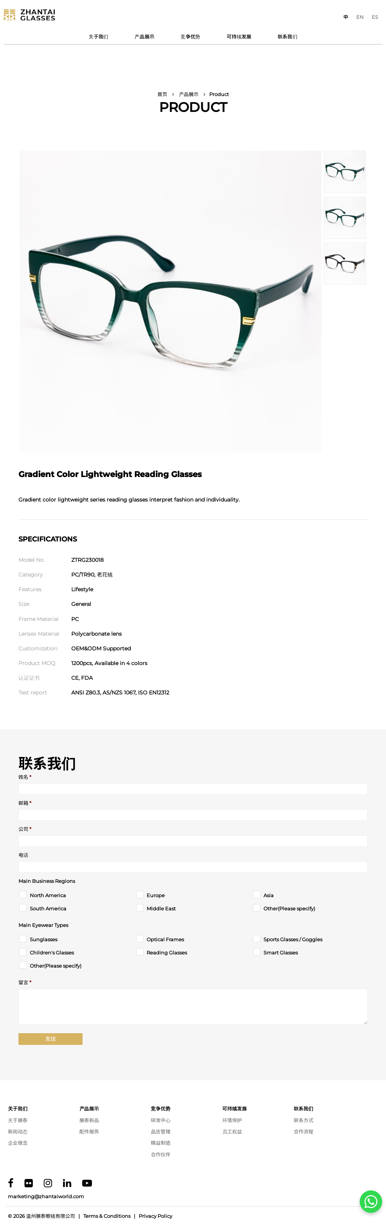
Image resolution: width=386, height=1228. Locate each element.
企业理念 (18, 1143)
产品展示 (144, 37)
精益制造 (160, 1143)
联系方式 (303, 1120)
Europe (156, 895)
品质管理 (160, 1132)
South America (48, 908)
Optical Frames (165, 939)
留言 (24, 982)
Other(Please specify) (289, 908)
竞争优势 (190, 37)
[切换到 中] (346, 17)
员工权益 (232, 1132)
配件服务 (89, 1132)
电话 (23, 855)
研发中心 (160, 1120)
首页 (162, 94)
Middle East (161, 908)
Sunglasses (43, 939)
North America (48, 895)
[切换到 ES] (375, 17)
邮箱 (24, 803)
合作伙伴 (160, 1155)
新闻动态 (18, 1132)
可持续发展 (239, 37)
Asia (268, 895)
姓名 (24, 777)
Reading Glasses (167, 952)
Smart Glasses (280, 952)
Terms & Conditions (106, 1216)
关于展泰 (18, 1120)
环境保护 (232, 1120)
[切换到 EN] (360, 17)
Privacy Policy (155, 1216)
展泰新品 (89, 1120)
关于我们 (98, 37)
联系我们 (287, 37)
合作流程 (303, 1132)
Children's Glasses (52, 952)
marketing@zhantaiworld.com (46, 1196)
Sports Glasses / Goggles (292, 939)
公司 (24, 829)
